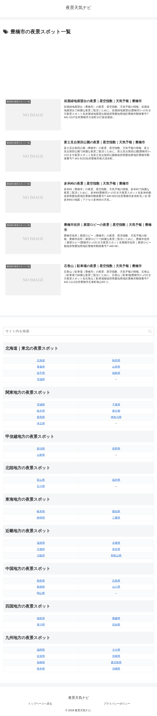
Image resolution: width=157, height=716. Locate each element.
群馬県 (41, 417)
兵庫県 (116, 542)
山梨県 (41, 454)
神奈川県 (116, 417)
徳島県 (41, 618)
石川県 (41, 486)
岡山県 (41, 593)
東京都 (116, 410)
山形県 (116, 366)
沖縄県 (116, 668)
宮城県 (41, 379)
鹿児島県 (116, 662)
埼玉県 (41, 423)
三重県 (116, 517)
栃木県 (41, 410)
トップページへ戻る (40, 703)
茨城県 (41, 404)
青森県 (41, 366)
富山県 (41, 480)
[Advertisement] (78, 64)
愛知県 (116, 511)
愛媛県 (116, 618)
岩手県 (41, 373)
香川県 (41, 624)
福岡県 (41, 649)
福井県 (116, 480)
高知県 (116, 624)
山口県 (116, 586)
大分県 (116, 649)
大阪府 (41, 555)
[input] (78, 331)
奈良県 (116, 549)
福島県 (116, 373)
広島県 (116, 580)
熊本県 (41, 668)
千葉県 (116, 404)
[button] (150, 331)
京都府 (41, 549)
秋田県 (116, 360)
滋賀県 (41, 542)
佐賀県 (41, 656)
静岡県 (41, 517)
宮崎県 (116, 656)
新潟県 (41, 448)
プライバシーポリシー (117, 703)
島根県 (41, 586)
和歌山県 (116, 555)
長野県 (116, 448)
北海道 (41, 360)
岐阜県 (41, 511)
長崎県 (41, 662)
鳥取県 (41, 580)
